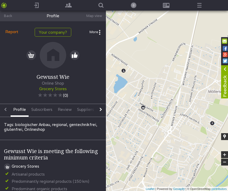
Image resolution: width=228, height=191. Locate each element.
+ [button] (224, 154)
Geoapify (179, 188)
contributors (219, 188)
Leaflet (150, 188)
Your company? (53, 32)
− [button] (224, 162)
